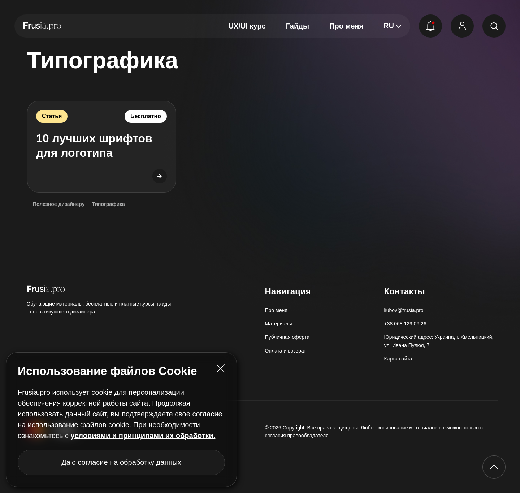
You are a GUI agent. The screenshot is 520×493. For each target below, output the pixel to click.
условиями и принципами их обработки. (143, 436)
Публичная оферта (287, 337)
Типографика (108, 204)
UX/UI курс (247, 26)
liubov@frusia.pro (404, 310)
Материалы (278, 323)
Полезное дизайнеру (58, 204)
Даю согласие (121, 462)
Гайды (297, 26)
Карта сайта (398, 359)
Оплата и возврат (285, 351)
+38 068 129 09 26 (405, 323)
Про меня (346, 26)
